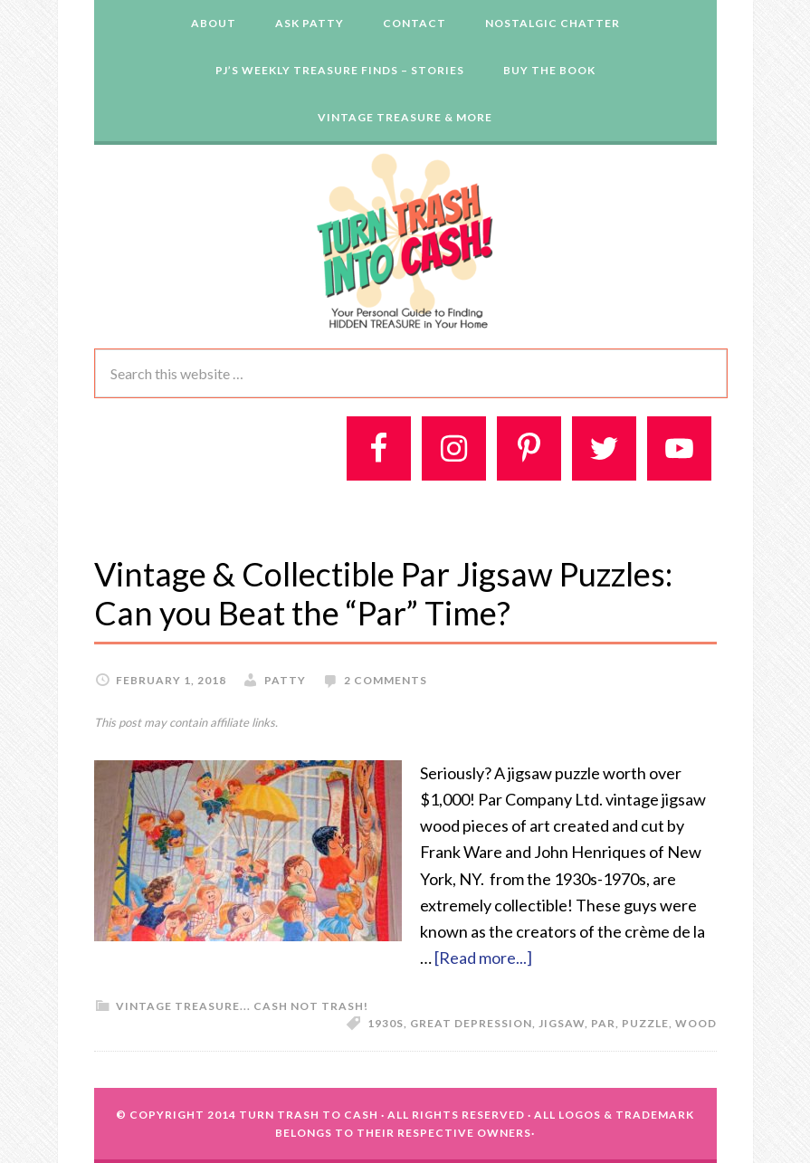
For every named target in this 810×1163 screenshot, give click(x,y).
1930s (385, 1023)
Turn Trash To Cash (308, 1114)
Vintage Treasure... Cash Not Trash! (242, 1006)
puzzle (645, 1023)
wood (696, 1023)
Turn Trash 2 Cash (405, 239)
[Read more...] (483, 958)
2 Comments (385, 680)
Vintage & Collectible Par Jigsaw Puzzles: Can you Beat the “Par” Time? (383, 593)
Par (603, 1023)
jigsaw (561, 1023)
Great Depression (471, 1023)
